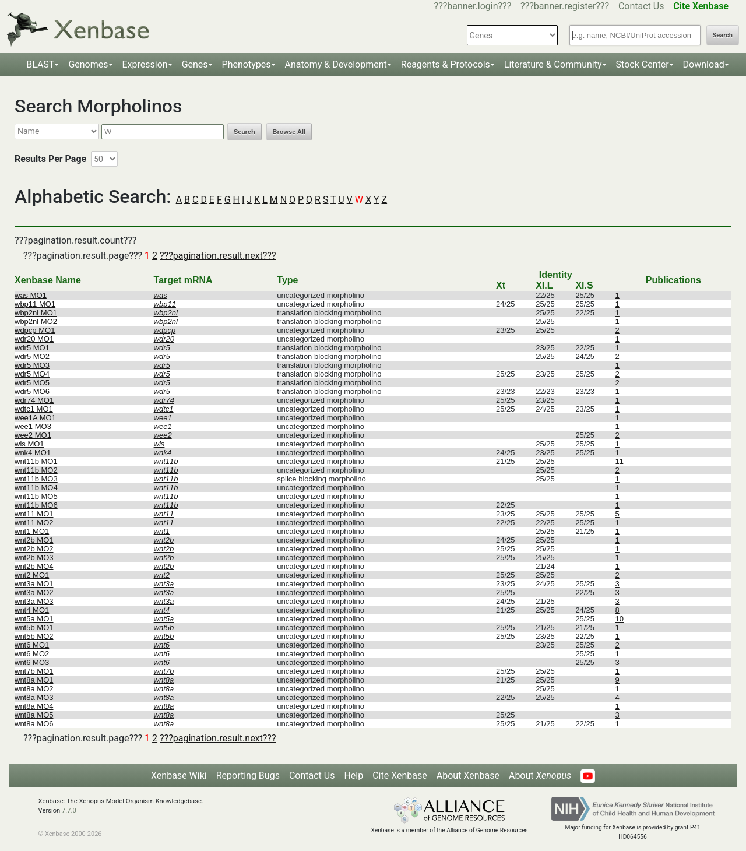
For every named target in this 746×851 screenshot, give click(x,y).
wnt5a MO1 (34, 618)
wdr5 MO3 (32, 365)
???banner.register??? (564, 6)
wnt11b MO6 (36, 505)
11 (619, 461)
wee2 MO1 (33, 435)
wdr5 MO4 (32, 374)
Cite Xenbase (399, 775)
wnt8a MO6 (34, 723)
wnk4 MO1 (33, 452)
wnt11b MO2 (36, 470)
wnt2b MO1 (34, 540)
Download (703, 64)
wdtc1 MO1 (34, 409)
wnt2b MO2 (34, 548)
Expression (145, 64)
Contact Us (641, 6)
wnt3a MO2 (34, 592)
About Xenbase (468, 775)
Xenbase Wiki (179, 775)
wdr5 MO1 (32, 347)
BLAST (40, 64)
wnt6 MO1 (32, 645)
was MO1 (31, 295)
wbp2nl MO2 (36, 321)
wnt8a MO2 (34, 688)
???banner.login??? (473, 6)
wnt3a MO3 (34, 601)
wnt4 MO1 (32, 610)
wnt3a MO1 (34, 583)
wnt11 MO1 (34, 513)
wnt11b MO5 (36, 496)
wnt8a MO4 (34, 706)
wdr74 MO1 (34, 400)
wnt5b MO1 (34, 627)
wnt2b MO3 (34, 557)
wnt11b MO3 (36, 478)
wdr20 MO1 (34, 339)
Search (723, 35)
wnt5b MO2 (34, 636)
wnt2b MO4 (34, 566)
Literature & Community (553, 64)
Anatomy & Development (336, 64)
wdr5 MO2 (32, 356)
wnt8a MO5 (34, 715)
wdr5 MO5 (32, 382)
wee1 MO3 (33, 426)
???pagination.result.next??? (218, 255)
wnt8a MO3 (34, 697)
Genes (195, 64)
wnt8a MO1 (34, 680)
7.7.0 (69, 810)
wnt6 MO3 (32, 662)
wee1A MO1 (35, 417)
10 (619, 618)
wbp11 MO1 (35, 304)
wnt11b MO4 (36, 487)
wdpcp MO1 (35, 330)
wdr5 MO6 (32, 391)
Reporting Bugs (248, 775)
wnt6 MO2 (32, 653)
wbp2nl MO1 (36, 312)
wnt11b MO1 (36, 461)
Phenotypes (246, 64)
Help (353, 775)
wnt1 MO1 (32, 531)
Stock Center (642, 64)
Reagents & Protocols (445, 64)
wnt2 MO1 (32, 575)
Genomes (88, 64)
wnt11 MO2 (34, 522)
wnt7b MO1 (34, 671)
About (540, 775)
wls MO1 (29, 443)
